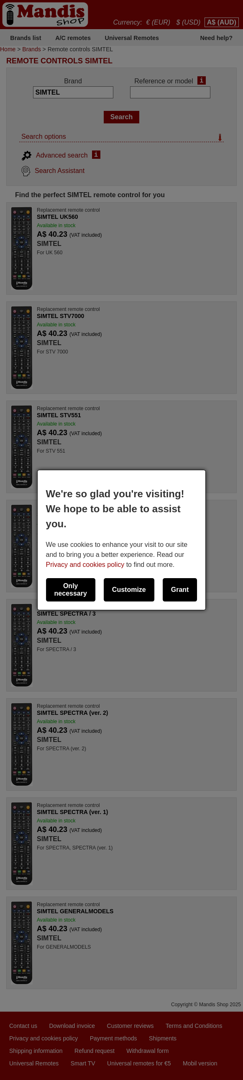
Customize (129, 589)
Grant (180, 589)
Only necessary (70, 589)
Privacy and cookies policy (85, 564)
